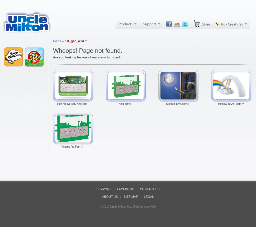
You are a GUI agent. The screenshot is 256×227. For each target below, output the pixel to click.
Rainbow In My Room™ (231, 102)
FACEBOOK (125, 189)
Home (57, 41)
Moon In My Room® (178, 102)
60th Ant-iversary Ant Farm (73, 102)
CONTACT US (149, 189)
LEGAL (149, 197)
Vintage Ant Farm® (73, 145)
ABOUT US (110, 197)
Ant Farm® (126, 102)
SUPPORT (104, 189)
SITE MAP (131, 197)
